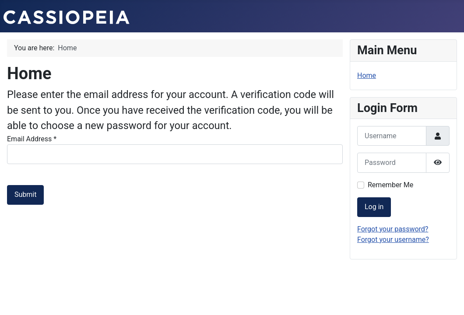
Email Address (31, 139)
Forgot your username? (393, 239)
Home (366, 75)
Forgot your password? (392, 229)
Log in (374, 207)
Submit (25, 194)
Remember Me (390, 185)
